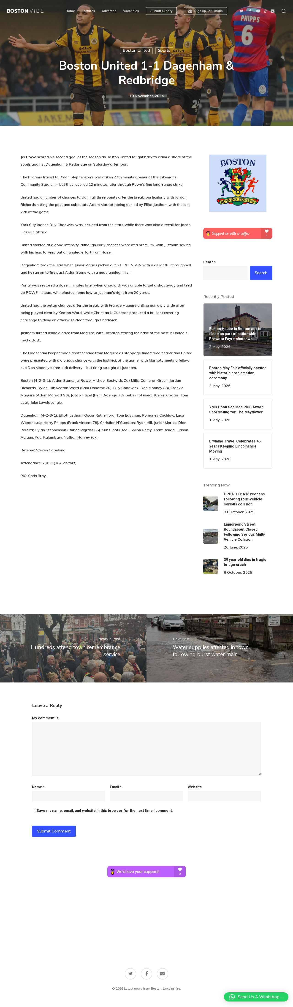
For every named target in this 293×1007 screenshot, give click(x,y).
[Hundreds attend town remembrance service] (73, 648)
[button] (256, 997)
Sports (164, 50)
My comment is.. (46, 718)
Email (116, 787)
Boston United (136, 50)
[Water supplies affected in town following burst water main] (219, 648)
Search (209, 262)
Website (195, 787)
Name (38, 787)
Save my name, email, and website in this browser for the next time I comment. (105, 810)
